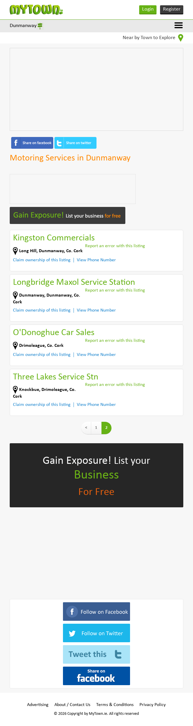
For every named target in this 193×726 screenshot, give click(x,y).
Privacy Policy (152, 704)
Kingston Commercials (54, 238)
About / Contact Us (72, 704)
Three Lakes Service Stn (55, 377)
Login (148, 9)
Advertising (38, 704)
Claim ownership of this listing (42, 260)
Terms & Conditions (115, 704)
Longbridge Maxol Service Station (74, 282)
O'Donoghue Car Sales (53, 332)
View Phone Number (96, 260)
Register (171, 9)
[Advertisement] (96, 89)
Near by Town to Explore (153, 38)
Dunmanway (23, 26)
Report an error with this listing (115, 246)
